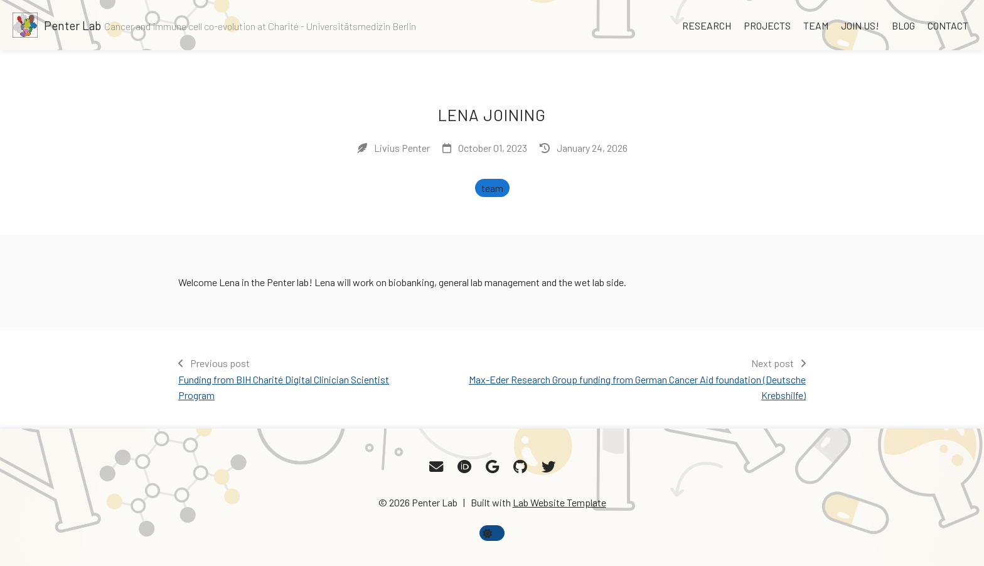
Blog (903, 25)
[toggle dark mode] (492, 533)
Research (706, 25)
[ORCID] (464, 467)
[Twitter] (548, 467)
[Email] (436, 467)
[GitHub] (520, 467)
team (492, 188)
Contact (948, 25)
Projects (767, 25)
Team (815, 25)
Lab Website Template (559, 502)
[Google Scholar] (492, 467)
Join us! (860, 25)
